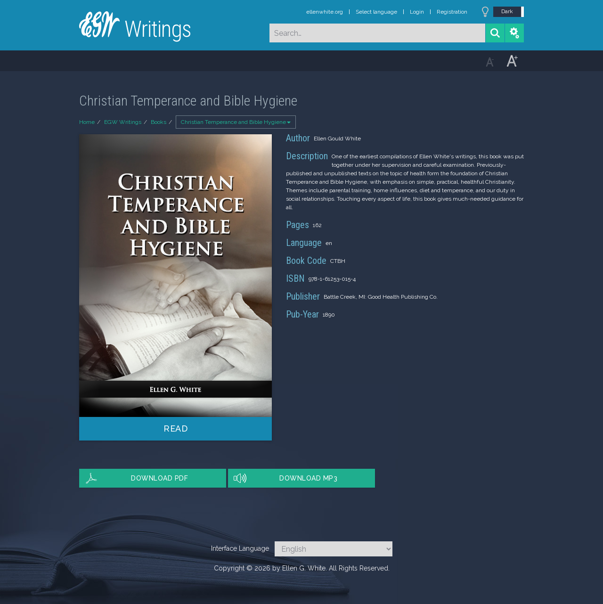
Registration (452, 11)
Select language (376, 11)
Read (175, 428)
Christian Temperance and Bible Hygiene (236, 122)
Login (417, 11)
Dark (507, 11)
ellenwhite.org (324, 11)
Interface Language (240, 548)
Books (158, 122)
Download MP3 (308, 478)
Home (87, 122)
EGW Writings (122, 122)
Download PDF (159, 478)
